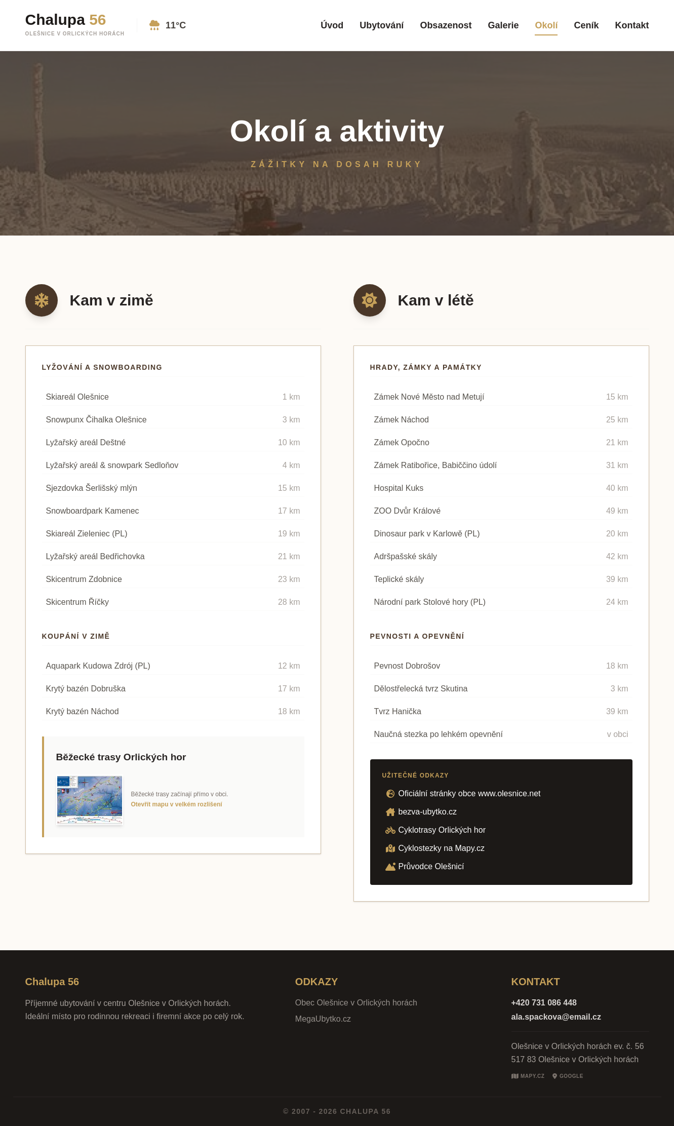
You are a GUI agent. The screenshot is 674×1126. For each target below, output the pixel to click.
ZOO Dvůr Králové (407, 511)
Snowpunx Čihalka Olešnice (96, 419)
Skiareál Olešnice (77, 397)
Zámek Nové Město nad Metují (429, 397)
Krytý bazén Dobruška (86, 688)
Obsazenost (445, 25)
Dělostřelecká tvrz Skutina (421, 688)
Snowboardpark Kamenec (92, 511)
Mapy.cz (528, 1076)
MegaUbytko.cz (323, 1019)
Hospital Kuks (399, 488)
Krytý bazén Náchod (82, 711)
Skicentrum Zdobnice (84, 579)
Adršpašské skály (406, 556)
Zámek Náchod (401, 419)
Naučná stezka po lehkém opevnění (438, 734)
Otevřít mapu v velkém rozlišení (176, 804)
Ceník (586, 25)
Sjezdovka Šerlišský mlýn (92, 488)
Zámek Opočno (401, 442)
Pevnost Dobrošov (407, 666)
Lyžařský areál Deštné (86, 442)
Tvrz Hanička (397, 711)
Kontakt (632, 25)
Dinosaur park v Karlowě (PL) (427, 533)
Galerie (503, 25)
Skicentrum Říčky (77, 602)
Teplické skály (399, 579)
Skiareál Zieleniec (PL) (87, 533)
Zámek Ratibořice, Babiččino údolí (435, 465)
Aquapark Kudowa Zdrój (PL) (98, 666)
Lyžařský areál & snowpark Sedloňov (112, 465)
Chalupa (65, 19)
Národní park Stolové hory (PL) (430, 602)
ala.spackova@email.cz (556, 1017)
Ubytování (382, 25)
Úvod (332, 25)
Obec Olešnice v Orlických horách (356, 1002)
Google (567, 1076)
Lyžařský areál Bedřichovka (95, 556)
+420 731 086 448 (544, 1002)
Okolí (546, 25)
